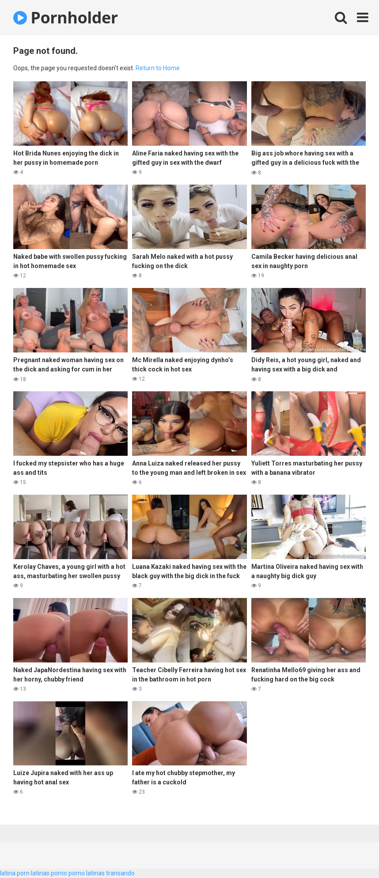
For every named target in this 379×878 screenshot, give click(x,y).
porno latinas (86, 873)
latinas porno (49, 873)
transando (120, 873)
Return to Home (158, 68)
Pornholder (65, 17)
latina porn (15, 873)
